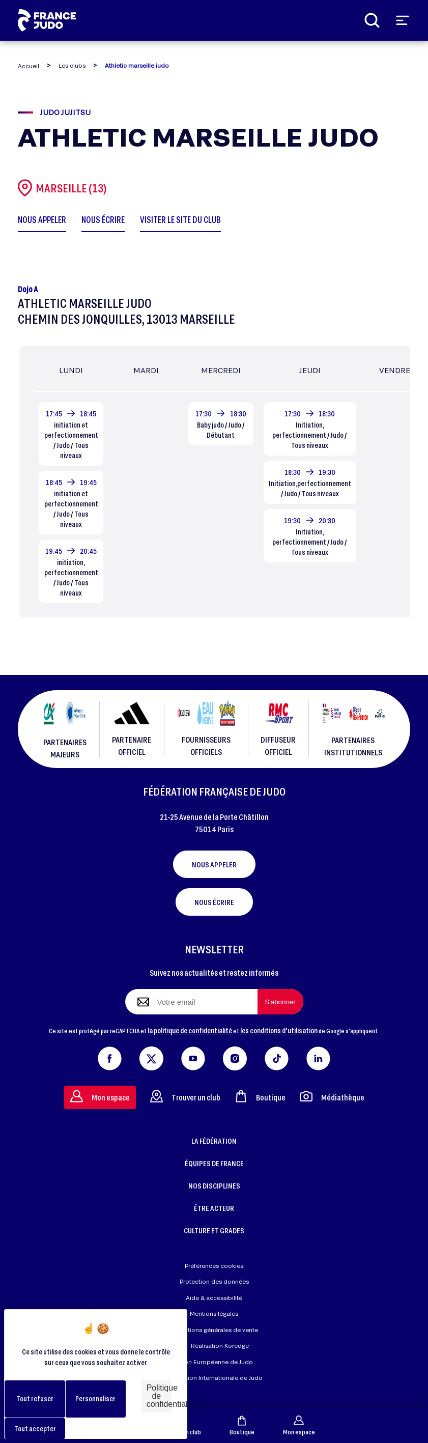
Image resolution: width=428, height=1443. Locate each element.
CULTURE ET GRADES (214, 1230)
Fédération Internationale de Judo (214, 1377)
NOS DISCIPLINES (214, 1185)
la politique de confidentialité (190, 1030)
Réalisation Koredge (214, 1346)
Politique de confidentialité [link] (159, 1395)
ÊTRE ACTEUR (214, 1207)
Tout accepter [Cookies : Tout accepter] (35, 1428)
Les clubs (72, 65)
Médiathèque (332, 1096)
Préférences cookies (214, 1265)
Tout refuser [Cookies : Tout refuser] (34, 1398)
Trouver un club (185, 1096)
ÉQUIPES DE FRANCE (214, 1163)
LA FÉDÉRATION (214, 1140)
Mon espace (299, 1425)
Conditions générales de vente (214, 1329)
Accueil (28, 66)
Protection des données (214, 1281)
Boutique (242, 1425)
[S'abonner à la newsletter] (280, 1001)
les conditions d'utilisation (279, 1030)
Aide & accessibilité (214, 1297)
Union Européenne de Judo (214, 1362)
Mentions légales (214, 1313)
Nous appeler (214, 864)
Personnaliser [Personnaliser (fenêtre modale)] (95, 1398)
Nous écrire (214, 902)
